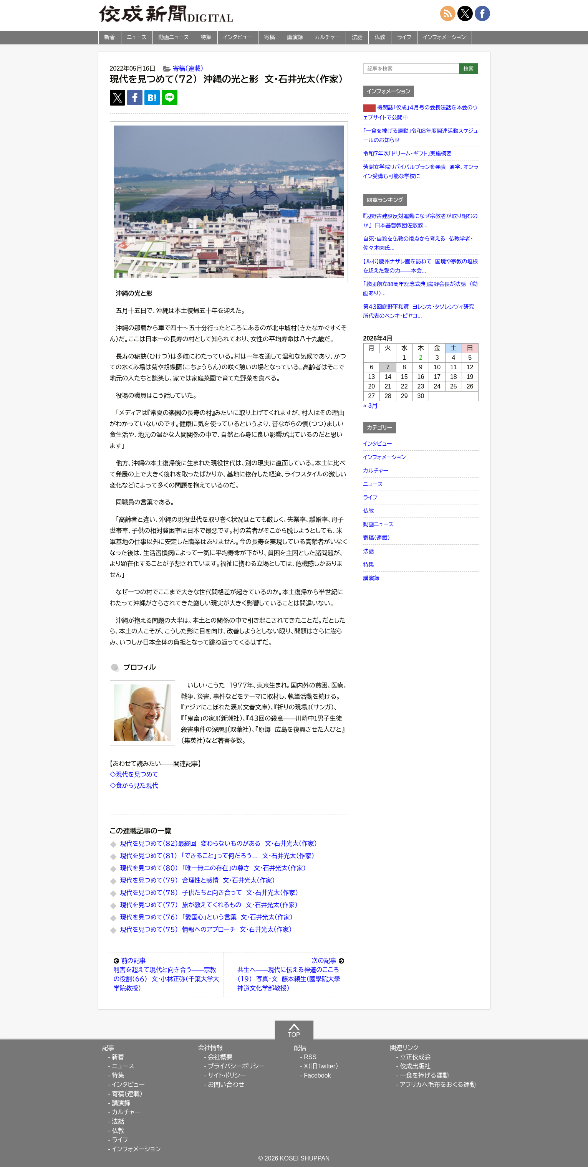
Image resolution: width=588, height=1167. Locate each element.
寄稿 (269, 37)
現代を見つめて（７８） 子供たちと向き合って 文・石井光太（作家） (209, 892)
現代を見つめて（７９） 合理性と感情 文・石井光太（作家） (197, 880)
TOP (294, 1030)
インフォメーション (444, 37)
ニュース (137, 37)
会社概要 (220, 1057)
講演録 (295, 37)
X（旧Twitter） (321, 1066)
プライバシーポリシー (236, 1066)
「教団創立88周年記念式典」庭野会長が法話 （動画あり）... (420, 288)
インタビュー (238, 37)
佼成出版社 (415, 1066)
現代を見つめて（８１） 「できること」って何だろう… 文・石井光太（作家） (217, 856)
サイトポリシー (227, 1075)
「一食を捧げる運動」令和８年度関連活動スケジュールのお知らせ (420, 135)
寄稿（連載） (188, 68)
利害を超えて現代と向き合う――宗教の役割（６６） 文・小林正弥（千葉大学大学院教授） (167, 974)
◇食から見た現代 (134, 785)
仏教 (379, 37)
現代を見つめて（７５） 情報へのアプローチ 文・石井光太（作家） (206, 929)
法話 (357, 37)
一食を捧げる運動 (424, 1075)
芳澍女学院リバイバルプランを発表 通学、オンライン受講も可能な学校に (421, 171)
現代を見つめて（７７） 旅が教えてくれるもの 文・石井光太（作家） (209, 905)
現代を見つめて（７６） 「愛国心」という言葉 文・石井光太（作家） (206, 917)
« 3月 (370, 405)
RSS (310, 1057)
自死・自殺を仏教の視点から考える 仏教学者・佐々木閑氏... (418, 243)
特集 (206, 37)
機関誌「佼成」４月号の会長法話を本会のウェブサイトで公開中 (420, 112)
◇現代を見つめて (134, 774)
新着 (109, 37)
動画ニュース (174, 37)
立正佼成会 (415, 1057)
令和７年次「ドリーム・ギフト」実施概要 (407, 153)
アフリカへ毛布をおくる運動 (437, 1084)
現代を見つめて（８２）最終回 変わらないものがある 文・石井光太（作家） (218, 843)
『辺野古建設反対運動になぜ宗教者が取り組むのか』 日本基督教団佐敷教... (420, 220)
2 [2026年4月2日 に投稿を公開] (420, 357)
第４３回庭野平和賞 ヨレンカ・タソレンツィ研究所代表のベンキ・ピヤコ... (418, 311)
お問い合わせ (226, 1084)
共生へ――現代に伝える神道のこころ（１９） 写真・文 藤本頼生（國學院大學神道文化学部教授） (290, 974)
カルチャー (327, 37)
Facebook (317, 1075)
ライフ (404, 37)
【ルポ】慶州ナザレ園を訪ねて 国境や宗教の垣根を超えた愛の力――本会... (420, 266)
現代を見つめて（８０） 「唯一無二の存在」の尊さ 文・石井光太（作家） (213, 868)
